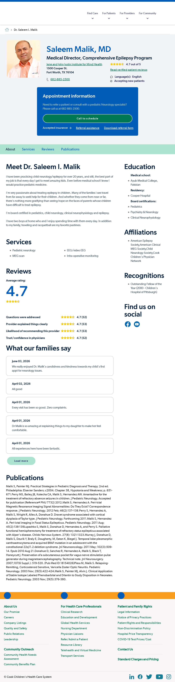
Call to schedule (87, 118)
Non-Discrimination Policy (134, 628)
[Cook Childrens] (3, 13)
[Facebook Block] (140, 676)
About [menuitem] (10, 149)
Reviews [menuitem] (48, 149)
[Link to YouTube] (136, 324)
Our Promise (12, 612)
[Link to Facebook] (127, 324)
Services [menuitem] (28, 149)
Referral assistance (87, 128)
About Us (10, 606)
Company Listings (15, 623)
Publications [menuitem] (70, 149)
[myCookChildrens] (162, 13)
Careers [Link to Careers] (9, 617)
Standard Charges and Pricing (138, 659)
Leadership (11, 639)
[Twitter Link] (149, 676)
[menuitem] (92, 13)
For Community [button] (147, 16)
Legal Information (129, 612)
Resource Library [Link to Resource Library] (71, 644)
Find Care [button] (92, 16)
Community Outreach (19, 649)
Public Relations (14, 634)
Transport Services (72, 655)
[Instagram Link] (168, 676)
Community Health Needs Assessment (20, 656)
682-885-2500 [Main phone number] (60, 79)
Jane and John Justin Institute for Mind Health (74, 64)
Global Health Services (75, 623)
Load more (21, 460)
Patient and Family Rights (135, 606)
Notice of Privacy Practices (134, 617)
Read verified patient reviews (128, 69)
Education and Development (79, 617)
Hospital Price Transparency (135, 634)
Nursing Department (74, 628)
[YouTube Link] (159, 676)
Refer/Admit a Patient (74, 639)
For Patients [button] (108, 16)
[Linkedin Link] (131, 676)
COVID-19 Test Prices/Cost (134, 639)
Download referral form (118, 128)
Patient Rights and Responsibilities (139, 623)
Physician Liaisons (72, 634)
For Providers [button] (127, 16)
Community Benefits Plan (19, 664)
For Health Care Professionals (81, 606)
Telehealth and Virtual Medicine (81, 650)
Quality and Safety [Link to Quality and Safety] (15, 628)
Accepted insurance (57, 127)
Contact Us (125, 649)
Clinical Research (72, 612)
